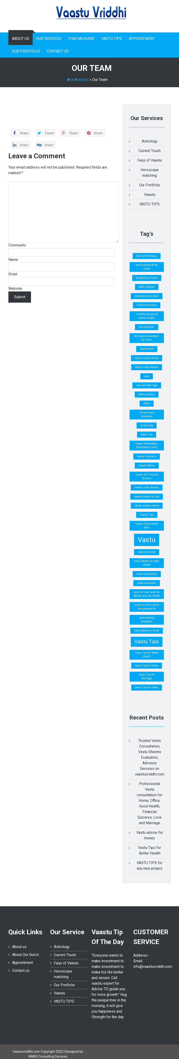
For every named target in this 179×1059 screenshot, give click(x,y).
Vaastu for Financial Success (146, 476)
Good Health (147, 348)
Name (13, 259)
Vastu (146, 540)
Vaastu (149, 194)
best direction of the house (147, 266)
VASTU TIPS (112, 38)
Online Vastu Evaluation (146, 414)
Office (146, 403)
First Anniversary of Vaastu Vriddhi (147, 316)
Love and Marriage (146, 385)
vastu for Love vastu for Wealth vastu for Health (147, 594)
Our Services (48, 38)
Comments (17, 245)
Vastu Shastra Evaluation (147, 619)
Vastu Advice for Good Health (146, 563)
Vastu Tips (146, 641)
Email (12, 274)
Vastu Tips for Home (146, 665)
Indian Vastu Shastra (146, 367)
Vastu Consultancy (146, 573)
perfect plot (146, 425)
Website (15, 288)
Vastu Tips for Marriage (147, 676)
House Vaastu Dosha (146, 358)
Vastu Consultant (146, 583)
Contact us (58, 51)
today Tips (146, 434)
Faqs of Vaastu (149, 160)
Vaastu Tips (147, 514)
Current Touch (149, 151)
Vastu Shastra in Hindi (146, 630)
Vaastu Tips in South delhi (146, 525)
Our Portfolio (26, 51)
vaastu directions (146, 456)
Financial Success (147, 305)
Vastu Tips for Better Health (146, 654)
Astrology (150, 141)
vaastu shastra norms (146, 505)
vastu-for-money (146, 552)
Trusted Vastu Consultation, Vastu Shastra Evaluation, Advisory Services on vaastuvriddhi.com (149, 757)
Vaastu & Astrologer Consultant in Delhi (146, 445)
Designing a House (147, 277)
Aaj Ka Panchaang (146, 255)
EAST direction (147, 286)
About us (20, 38)
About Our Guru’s (25, 954)
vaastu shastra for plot (146, 496)
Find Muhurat (81, 38)
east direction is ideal (146, 296)
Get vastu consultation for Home (146, 338)
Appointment (142, 38)
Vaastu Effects (146, 465)
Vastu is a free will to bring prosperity (147, 606)
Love (146, 376)
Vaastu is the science (146, 487)
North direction (146, 394)
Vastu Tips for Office (146, 687)
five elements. (147, 327)
